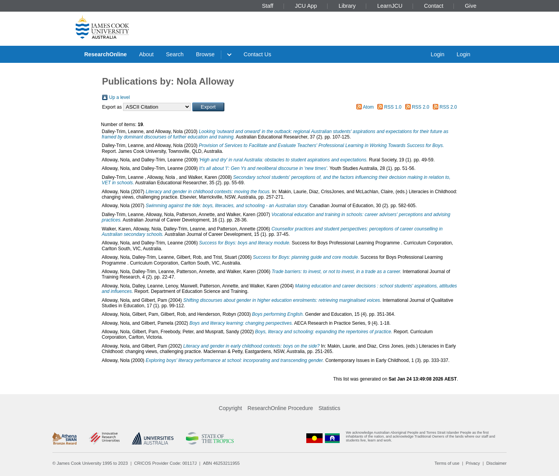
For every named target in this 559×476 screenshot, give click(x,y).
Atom (368, 107)
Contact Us (257, 54)
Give (471, 6)
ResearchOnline (105, 54)
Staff (267, 6)
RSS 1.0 (393, 107)
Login (437, 54)
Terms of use (446, 463)
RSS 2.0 (420, 107)
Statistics (329, 408)
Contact (433, 6)
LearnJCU (390, 6)
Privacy (473, 463)
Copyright (230, 408)
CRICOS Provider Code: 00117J (165, 463)
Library (347, 6)
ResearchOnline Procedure (280, 408)
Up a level (119, 97)
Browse (205, 54)
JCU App (306, 6)
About (146, 54)
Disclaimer (496, 463)
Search (175, 54)
